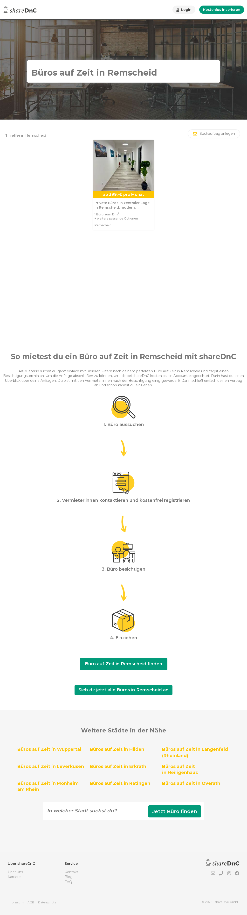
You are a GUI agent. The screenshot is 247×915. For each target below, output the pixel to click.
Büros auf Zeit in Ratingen (120, 783)
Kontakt (71, 872)
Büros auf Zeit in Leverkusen (50, 766)
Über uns (15, 872)
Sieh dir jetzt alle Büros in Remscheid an (123, 690)
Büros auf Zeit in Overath (191, 783)
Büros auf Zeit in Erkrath (118, 766)
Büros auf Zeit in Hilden (117, 749)
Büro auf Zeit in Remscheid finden (123, 664)
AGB (30, 902)
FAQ (68, 882)
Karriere (14, 877)
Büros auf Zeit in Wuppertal (49, 749)
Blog (69, 877)
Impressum (16, 902)
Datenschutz (47, 902)
